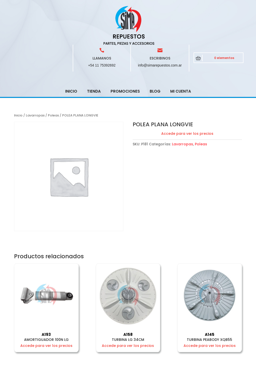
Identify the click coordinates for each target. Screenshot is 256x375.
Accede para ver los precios (187, 97)
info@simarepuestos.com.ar (160, 29)
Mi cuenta (180, 55)
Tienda (94, 55)
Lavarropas (35, 79)
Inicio (71, 55)
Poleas (53, 79)
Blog (155, 55)
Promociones (125, 55)
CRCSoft (119, 370)
